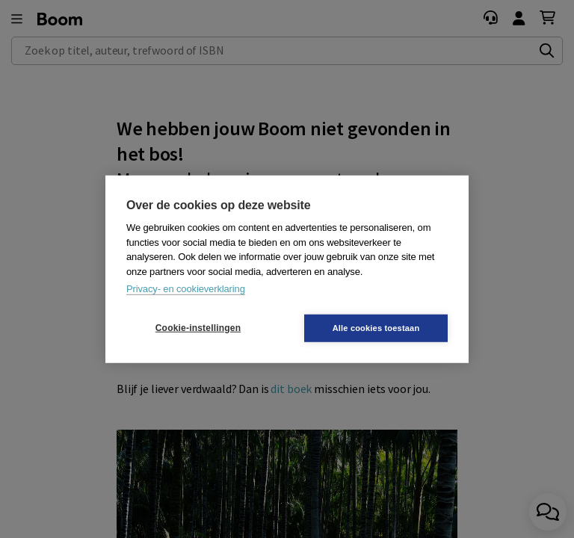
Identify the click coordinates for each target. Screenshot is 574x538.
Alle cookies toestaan (376, 327)
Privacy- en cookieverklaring (185, 288)
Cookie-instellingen (198, 328)
